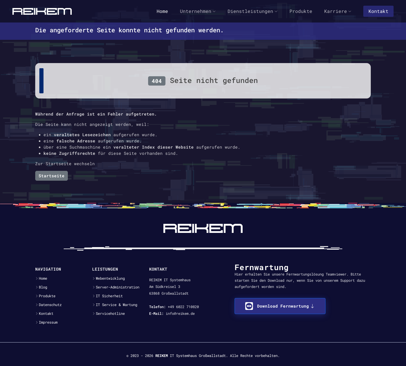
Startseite (51, 175)
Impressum (48, 322)
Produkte (300, 11)
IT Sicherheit (109, 296)
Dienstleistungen (253, 11)
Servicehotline (110, 313)
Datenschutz (50, 305)
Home (162, 11)
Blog (43, 287)
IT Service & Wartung (116, 305)
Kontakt (378, 11)
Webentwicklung (110, 278)
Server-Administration (117, 287)
